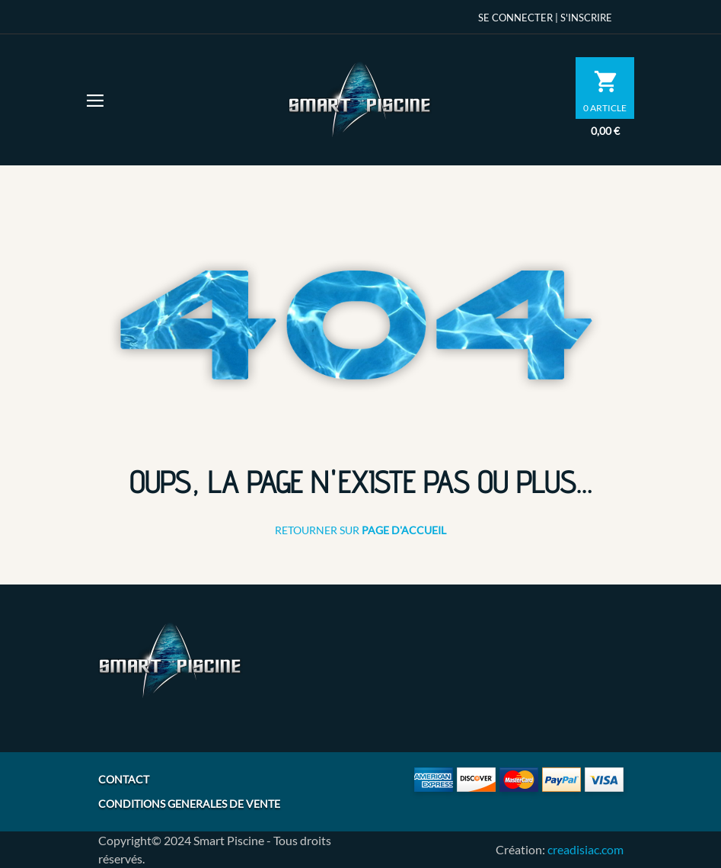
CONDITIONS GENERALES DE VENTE (189, 803)
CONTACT (123, 779)
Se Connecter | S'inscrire (545, 17)
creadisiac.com (585, 849)
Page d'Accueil (404, 530)
